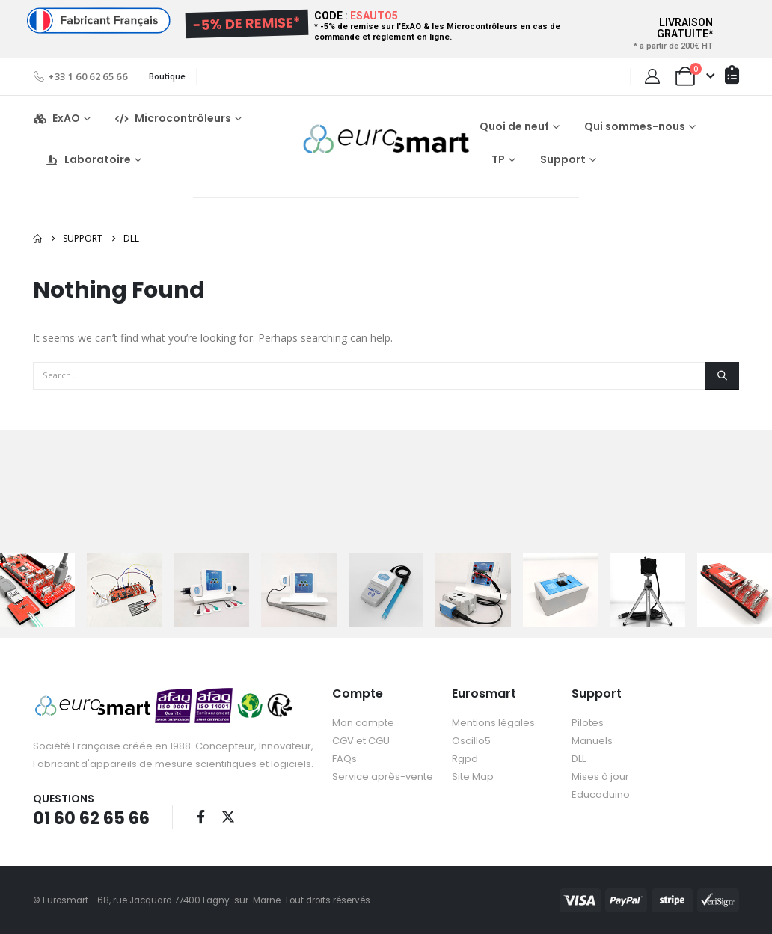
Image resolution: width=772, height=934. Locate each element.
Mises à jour (600, 776)
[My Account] (652, 76)
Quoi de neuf (514, 126)
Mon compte (363, 723)
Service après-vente (382, 776)
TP (498, 159)
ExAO (56, 118)
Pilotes (588, 723)
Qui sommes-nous (634, 126)
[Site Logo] (386, 139)
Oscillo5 (471, 741)
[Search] (722, 375)
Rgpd (465, 759)
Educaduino (601, 794)
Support (563, 159)
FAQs (344, 759)
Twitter (228, 816)
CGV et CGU (361, 741)
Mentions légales (493, 723)
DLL (579, 759)
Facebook (200, 816)
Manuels (592, 741)
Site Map (473, 776)
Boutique (167, 76)
